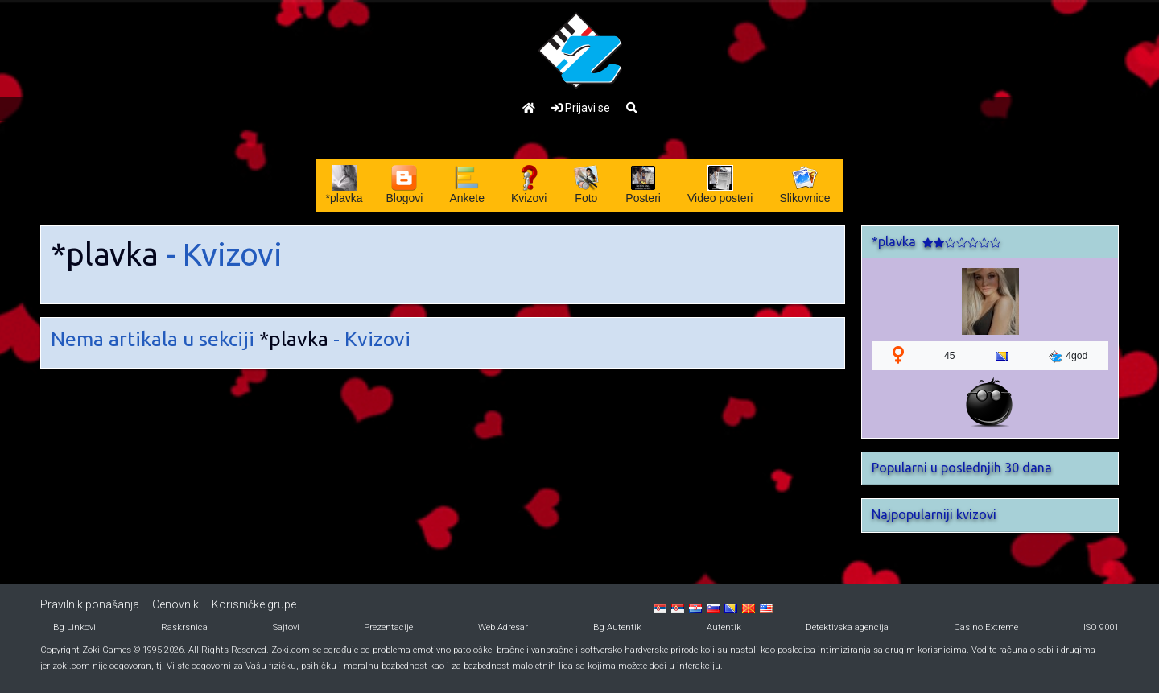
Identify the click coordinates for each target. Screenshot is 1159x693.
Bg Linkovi (74, 627)
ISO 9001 (1101, 627)
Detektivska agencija (847, 627)
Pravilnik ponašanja (89, 604)
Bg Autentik (617, 627)
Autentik (724, 627)
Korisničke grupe (254, 604)
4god (1068, 356)
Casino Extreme (986, 627)
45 (949, 355)
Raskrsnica (184, 627)
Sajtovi (286, 627)
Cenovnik (175, 604)
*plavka (105, 254)
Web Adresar (503, 627)
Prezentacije (388, 627)
